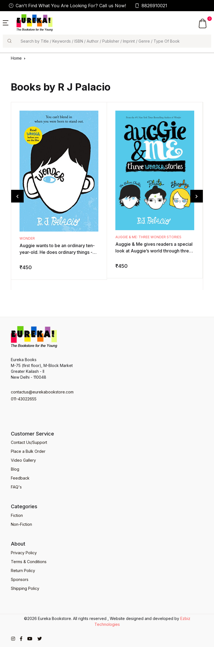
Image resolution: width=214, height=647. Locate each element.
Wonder (27, 238)
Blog (15, 469)
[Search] (113, 41)
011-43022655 (24, 399)
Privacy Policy (24, 552)
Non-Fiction (21, 524)
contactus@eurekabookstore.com (42, 392)
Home (16, 58)
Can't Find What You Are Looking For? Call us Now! (67, 5)
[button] (5, 22)
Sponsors (19, 579)
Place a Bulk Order (28, 451)
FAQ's (16, 487)
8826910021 (151, 5)
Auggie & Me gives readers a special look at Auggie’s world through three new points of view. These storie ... (154, 250)
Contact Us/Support (29, 442)
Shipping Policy (25, 588)
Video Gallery (23, 460)
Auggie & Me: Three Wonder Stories (148, 237)
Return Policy (23, 570)
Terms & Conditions (29, 561)
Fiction (17, 515)
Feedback (20, 478)
